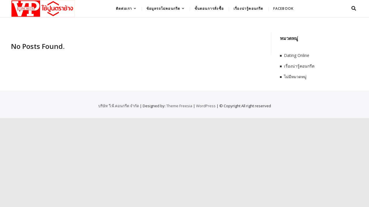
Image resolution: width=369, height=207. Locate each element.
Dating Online (296, 55)
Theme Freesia (179, 105)
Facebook (283, 8)
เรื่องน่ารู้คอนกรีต (248, 8)
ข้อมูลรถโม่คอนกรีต (163, 8)
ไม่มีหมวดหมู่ (295, 76)
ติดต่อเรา (124, 8)
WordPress (206, 105)
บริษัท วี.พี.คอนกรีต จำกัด (118, 105)
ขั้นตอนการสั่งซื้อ (209, 8)
